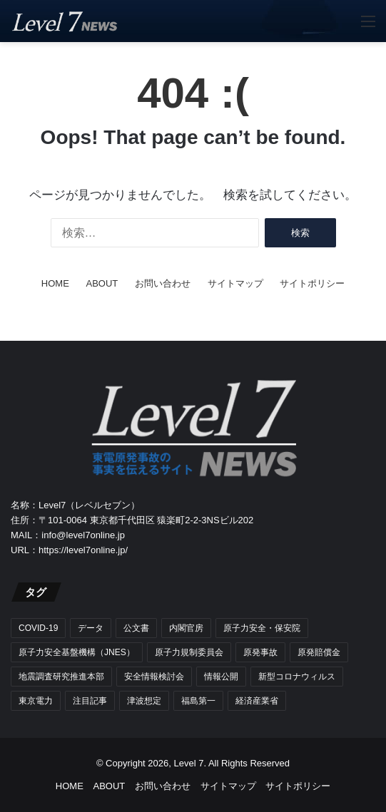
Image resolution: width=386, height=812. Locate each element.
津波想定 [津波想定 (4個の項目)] (144, 701)
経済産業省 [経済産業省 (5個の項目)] (256, 701)
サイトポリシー (312, 283)
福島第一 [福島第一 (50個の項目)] (198, 701)
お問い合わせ (163, 283)
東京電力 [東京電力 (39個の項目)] (36, 701)
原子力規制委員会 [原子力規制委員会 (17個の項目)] (189, 652)
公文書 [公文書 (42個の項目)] (136, 628)
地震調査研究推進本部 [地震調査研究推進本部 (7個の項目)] (61, 677)
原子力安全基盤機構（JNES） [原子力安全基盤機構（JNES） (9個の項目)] (77, 652)
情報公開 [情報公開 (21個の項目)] (221, 677)
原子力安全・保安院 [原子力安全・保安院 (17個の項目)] (261, 628)
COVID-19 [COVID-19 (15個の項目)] (38, 628)
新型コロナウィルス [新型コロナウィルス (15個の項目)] (296, 677)
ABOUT (102, 283)
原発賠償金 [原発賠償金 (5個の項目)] (319, 652)
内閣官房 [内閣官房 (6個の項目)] (186, 628)
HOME (55, 283)
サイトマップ (235, 283)
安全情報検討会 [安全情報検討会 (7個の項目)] (154, 677)
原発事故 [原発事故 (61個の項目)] (260, 652)
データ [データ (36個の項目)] (90, 628)
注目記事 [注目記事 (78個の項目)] (90, 701)
